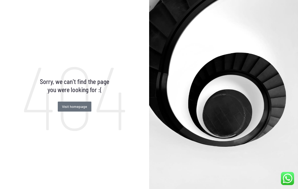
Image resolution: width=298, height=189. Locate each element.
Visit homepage (74, 106)
